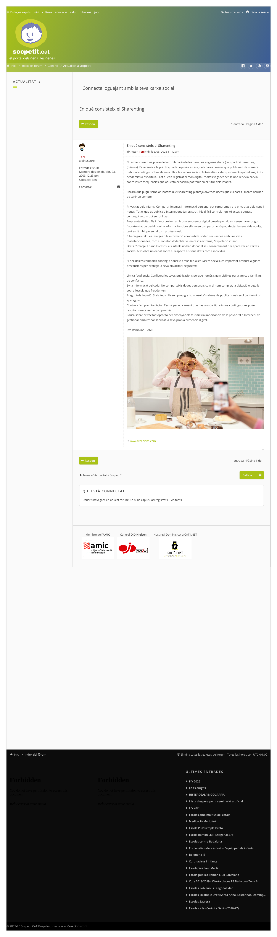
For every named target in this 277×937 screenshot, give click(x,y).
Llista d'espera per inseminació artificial (216, 801)
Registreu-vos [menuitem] (233, 12)
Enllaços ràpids (20, 12)
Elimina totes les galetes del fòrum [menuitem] (202, 754)
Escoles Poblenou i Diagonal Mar (211, 888)
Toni (82, 157)
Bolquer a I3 (197, 855)
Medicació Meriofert (202, 821)
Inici (16, 754)
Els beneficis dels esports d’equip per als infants (221, 848)
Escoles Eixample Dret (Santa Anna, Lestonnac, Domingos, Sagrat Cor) (228, 895)
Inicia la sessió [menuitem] (259, 12)
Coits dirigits (197, 788)
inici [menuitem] (36, 12)
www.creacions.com (143, 441)
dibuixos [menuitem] (85, 12)
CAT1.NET (190, 534)
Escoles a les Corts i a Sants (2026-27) (214, 908)
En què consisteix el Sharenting (111, 109)
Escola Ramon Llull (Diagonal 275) (211, 835)
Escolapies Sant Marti (203, 868)
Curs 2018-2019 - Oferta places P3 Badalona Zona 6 (223, 881)
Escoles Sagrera (199, 901)
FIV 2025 (194, 808)
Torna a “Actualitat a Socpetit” (102, 475)
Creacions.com (77, 926)
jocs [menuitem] (97, 12)
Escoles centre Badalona (205, 841)
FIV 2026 (194, 781)
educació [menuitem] (61, 12)
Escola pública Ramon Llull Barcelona (214, 875)
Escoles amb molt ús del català (209, 815)
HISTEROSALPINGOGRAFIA (206, 795)
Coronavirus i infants (203, 861)
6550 (95, 168)
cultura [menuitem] (47, 12)
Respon (90, 124)
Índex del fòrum (35, 754)
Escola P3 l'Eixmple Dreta (206, 828)
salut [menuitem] (73, 12)
